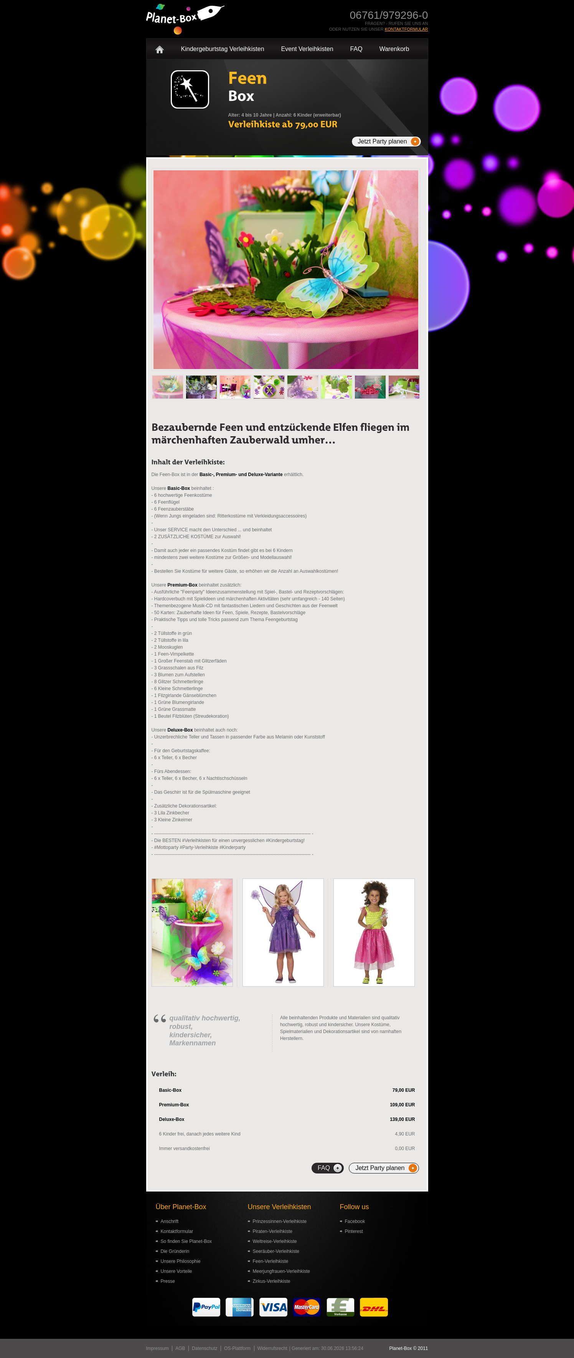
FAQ (356, 49)
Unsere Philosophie (181, 1261)
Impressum (157, 1348)
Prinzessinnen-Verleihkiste (280, 1221)
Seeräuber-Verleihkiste (276, 1251)
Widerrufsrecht (272, 1348)
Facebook (355, 1221)
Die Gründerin (175, 1251)
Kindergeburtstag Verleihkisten (222, 49)
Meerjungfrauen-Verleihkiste (281, 1271)
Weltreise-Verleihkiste (275, 1241)
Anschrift (170, 1221)
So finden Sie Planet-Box (186, 1241)
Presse (168, 1281)
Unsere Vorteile (176, 1271)
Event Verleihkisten (307, 49)
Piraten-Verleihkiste (272, 1231)
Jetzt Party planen (382, 141)
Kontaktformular (406, 29)
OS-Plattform (237, 1348)
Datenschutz (205, 1348)
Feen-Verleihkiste (271, 1261)
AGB (180, 1348)
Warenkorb (394, 49)
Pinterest (354, 1231)
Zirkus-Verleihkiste (271, 1281)
